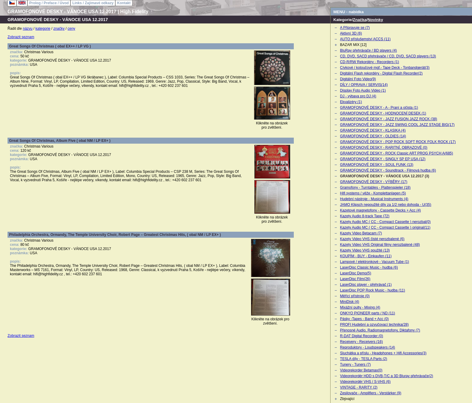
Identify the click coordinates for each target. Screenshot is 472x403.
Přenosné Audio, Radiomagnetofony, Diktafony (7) (380, 330)
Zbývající (347, 399)
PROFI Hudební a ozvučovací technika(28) (374, 324)
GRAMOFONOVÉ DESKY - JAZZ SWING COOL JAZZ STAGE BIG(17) (397, 125)
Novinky (375, 19)
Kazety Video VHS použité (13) (365, 250)
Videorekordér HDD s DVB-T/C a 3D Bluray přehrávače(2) (386, 376)
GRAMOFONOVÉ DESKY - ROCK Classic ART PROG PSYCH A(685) (396, 153)
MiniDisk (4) (349, 302)
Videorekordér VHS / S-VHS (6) (365, 382)
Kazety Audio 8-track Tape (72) (365, 216)
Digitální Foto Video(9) (358, 79)
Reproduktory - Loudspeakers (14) (367, 347)
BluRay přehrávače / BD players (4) (368, 50)
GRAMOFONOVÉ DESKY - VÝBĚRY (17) (373, 182)
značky (58, 28)
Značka (359, 19)
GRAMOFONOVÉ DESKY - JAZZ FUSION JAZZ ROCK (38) (388, 119)
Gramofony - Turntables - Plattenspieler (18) (375, 187)
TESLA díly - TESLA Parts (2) (363, 359)
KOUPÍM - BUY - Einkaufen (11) (366, 256)
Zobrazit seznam (21, 37)
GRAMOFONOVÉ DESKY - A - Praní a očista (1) (379, 107)
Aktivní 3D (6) (351, 33)
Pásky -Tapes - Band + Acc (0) (364, 319)
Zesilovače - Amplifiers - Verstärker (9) (370, 393)
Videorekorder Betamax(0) (361, 370)
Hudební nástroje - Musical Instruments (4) (374, 199)
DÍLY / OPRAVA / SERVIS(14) (364, 85)
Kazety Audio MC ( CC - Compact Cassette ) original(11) (385, 227)
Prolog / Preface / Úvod (49, 3)
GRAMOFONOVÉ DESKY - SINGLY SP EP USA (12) (383, 159)
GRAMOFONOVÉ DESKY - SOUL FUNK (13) (376, 165)
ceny (71, 28)
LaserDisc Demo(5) (355, 273)
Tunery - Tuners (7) (355, 364)
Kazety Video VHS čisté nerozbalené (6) (372, 239)
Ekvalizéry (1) (351, 102)
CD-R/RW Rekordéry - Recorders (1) (369, 62)
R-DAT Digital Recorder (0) (361, 336)
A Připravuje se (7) (355, 28)
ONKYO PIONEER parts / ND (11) (367, 313)
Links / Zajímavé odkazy (92, 3)
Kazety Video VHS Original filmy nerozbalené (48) (380, 245)
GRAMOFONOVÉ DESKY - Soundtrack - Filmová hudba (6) (388, 170)
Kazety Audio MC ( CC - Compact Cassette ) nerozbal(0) (385, 222)
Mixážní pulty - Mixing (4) (360, 307)
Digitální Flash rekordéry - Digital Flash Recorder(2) (381, 73)
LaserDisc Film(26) (355, 279)
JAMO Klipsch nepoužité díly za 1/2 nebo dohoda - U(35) (385, 205)
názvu (28, 28)
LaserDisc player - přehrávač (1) (366, 284)
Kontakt (124, 3)
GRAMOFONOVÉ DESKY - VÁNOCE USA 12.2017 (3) (384, 176)
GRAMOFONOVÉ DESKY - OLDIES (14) (373, 136)
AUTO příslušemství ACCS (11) (365, 39)
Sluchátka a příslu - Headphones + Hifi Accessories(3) (383, 353)
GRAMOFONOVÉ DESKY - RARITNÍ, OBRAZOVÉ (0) (383, 147)
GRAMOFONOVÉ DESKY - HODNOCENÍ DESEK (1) (383, 113)
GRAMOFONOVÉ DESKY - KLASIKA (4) (373, 130)
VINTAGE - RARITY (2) (358, 387)
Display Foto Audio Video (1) (363, 90)
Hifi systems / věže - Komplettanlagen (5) (373, 193)
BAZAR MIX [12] (353, 45)
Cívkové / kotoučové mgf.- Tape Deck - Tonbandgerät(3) (385, 68)
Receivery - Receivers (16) (361, 342)
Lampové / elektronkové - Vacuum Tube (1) (374, 262)
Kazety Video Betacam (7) (361, 233)
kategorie (43, 28)
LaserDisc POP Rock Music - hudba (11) (372, 290)
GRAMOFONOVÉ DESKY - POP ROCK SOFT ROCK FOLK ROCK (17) (398, 142)
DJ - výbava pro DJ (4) (358, 96)
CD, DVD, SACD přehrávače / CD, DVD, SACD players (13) (388, 56)
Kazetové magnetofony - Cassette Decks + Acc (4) (380, 210)
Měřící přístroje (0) (355, 296)
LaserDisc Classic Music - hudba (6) (369, 267)
